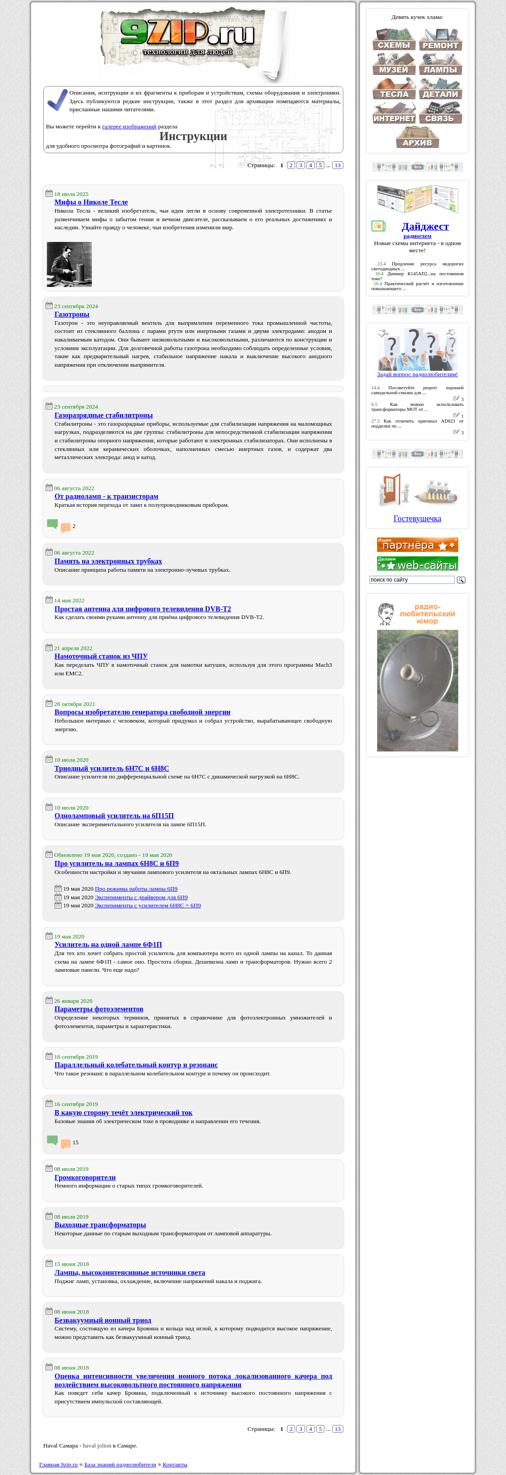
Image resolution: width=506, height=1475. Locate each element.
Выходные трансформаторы (100, 1225)
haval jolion (97, 1445)
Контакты (175, 1464)
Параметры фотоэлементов (99, 1009)
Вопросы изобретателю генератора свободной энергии (143, 712)
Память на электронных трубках (108, 561)
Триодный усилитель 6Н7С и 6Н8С (112, 768)
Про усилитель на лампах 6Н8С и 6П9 (117, 863)
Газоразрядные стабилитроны (104, 415)
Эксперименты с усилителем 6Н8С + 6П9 (148, 905)
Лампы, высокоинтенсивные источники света (130, 1272)
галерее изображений (129, 126)
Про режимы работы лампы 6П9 (136, 888)
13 (338, 165)
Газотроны (72, 314)
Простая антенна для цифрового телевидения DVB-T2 (143, 609)
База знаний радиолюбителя (120, 1464)
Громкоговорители (85, 1177)
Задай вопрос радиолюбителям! (417, 371)
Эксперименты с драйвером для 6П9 (141, 897)
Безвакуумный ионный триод (103, 1320)
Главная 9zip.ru (58, 1464)
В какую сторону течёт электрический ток (123, 1112)
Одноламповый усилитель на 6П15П (114, 815)
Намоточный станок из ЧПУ (101, 656)
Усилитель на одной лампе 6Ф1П (108, 944)
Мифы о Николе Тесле (91, 202)
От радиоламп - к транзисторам (106, 496)
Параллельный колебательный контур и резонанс (136, 1065)
